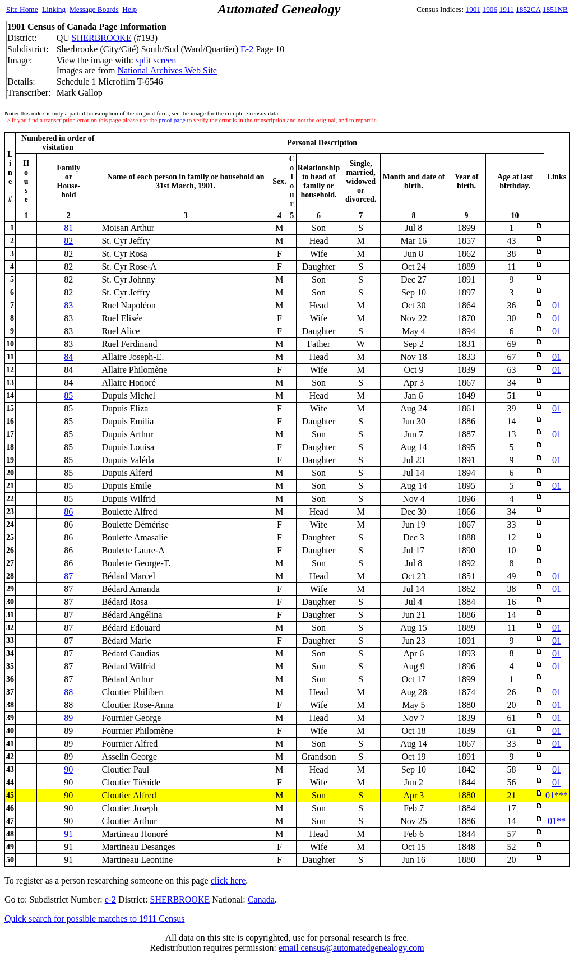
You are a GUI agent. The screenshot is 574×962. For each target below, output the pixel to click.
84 (68, 357)
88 (68, 692)
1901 (473, 9)
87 (68, 576)
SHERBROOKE (102, 38)
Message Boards (94, 9)
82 (68, 241)
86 (68, 511)
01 (556, 305)
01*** (556, 795)
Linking (54, 9)
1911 (506, 9)
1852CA (528, 9)
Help (129, 9)
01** (557, 821)
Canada (261, 899)
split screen (156, 60)
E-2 (246, 49)
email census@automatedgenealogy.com (351, 947)
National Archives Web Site (167, 70)
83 (68, 305)
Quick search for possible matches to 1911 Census (94, 918)
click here (228, 880)
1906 (490, 9)
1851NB (555, 9)
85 (68, 395)
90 (68, 769)
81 (68, 228)
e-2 (110, 899)
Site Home (22, 9)
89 (68, 718)
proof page (172, 120)
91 (68, 834)
